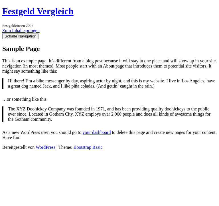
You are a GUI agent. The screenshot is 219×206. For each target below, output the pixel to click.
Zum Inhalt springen (21, 30)
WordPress (45, 147)
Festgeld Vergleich (38, 11)
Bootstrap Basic (88, 147)
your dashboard (96, 132)
